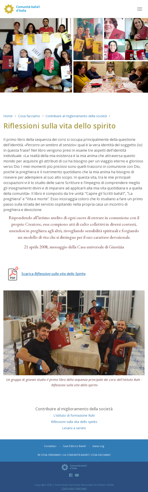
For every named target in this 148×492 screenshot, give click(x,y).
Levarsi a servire (74, 428)
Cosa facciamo (29, 116)
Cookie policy (68, 488)
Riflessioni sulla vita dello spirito (74, 422)
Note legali (81, 488)
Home (8, 116)
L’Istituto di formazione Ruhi (74, 415)
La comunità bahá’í (76, 454)
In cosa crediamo (49, 454)
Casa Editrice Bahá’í (74, 446)
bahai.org (98, 446)
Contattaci (50, 446)
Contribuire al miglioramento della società (77, 116)
